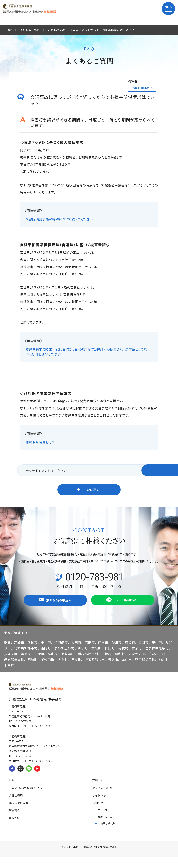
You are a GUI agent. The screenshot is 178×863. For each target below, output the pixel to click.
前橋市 (32, 648)
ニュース (102, 816)
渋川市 (117, 648)
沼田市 (90, 648)
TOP (9, 30)
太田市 (76, 648)
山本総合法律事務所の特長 (25, 794)
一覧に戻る (88, 491)
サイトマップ (100, 801)
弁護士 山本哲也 (142, 88)
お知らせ (97, 809)
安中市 (157, 648)
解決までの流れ (18, 809)
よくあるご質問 (29, 30)
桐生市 (46, 648)
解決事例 (14, 817)
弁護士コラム (105, 823)
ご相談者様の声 (106, 829)
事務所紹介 (16, 824)
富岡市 (143, 648)
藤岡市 (130, 648)
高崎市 (19, 648)
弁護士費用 (16, 801)
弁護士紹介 (99, 786)
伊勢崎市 (61, 648)
